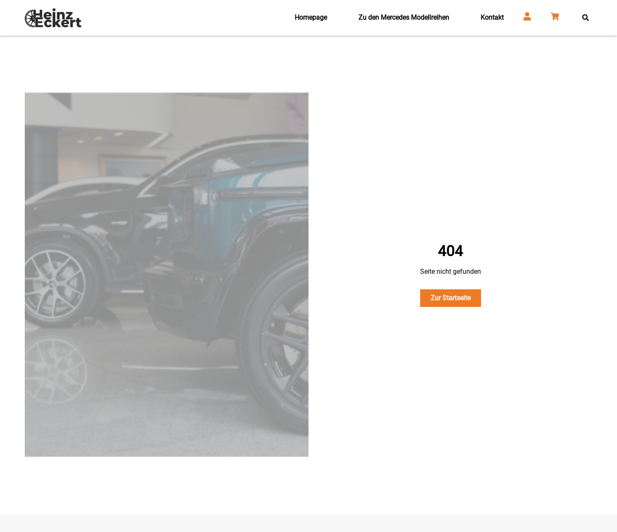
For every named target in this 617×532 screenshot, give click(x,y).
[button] (585, 18)
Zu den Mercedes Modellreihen (403, 17)
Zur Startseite (451, 298)
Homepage (311, 17)
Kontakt (492, 17)
